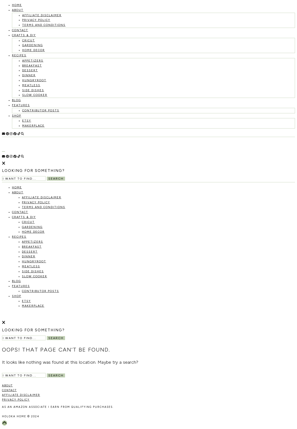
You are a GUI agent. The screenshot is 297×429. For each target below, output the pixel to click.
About (17, 10)
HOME (17, 5)
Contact (20, 30)
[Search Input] (24, 178)
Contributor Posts (40, 110)
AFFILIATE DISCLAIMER (21, 395)
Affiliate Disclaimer (42, 15)
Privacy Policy (36, 20)
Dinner (29, 75)
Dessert (30, 70)
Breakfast (32, 65)
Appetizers (32, 60)
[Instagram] (11, 134)
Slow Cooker (34, 95)
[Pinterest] (7, 134)
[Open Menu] (3, 151)
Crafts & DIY (24, 35)
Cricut (28, 40)
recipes (19, 55)
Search (56, 178)
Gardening (32, 45)
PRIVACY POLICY (16, 399)
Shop (16, 115)
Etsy (26, 120)
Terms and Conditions (44, 25)
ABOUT (7, 385)
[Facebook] (14, 134)
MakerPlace (33, 125)
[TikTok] (18, 134)
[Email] (3, 134)
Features (21, 105)
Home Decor (33, 50)
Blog (16, 100)
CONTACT (9, 390)
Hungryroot (34, 80)
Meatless (31, 85)
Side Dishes (33, 90)
